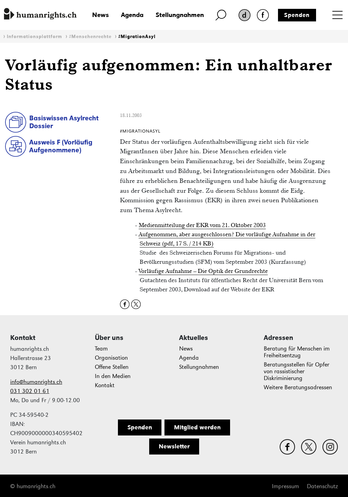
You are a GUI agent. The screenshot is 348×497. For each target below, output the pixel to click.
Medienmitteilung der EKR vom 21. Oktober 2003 (202, 225)
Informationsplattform (34, 36)
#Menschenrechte (90, 36)
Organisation (111, 357)
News (100, 15)
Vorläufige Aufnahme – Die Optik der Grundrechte (203, 271)
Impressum (285, 486)
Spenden (297, 15)
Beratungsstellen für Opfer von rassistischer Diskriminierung (296, 371)
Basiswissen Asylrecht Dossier (64, 122)
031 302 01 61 (29, 391)
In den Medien (112, 376)
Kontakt (105, 385)
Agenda (132, 15)
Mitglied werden (197, 427)
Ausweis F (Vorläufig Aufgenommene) (60, 146)
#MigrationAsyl (137, 36)
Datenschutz (322, 486)
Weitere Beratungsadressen (298, 387)
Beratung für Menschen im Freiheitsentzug (297, 352)
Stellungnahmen (180, 15)
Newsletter (174, 446)
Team (101, 348)
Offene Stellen (111, 367)
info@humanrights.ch (36, 381)
